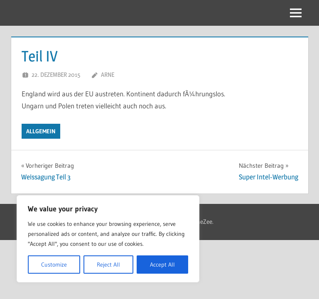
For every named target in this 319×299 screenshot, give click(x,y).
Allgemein (41, 131)
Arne (107, 74)
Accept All (162, 264)
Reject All (108, 264)
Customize (54, 264)
